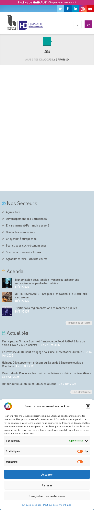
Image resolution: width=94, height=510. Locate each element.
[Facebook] (68, 8)
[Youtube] (90, 8)
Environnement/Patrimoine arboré (27, 225)
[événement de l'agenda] (7, 283)
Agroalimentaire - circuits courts (26, 259)
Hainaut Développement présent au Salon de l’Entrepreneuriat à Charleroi (42, 364)
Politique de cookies (30, 504)
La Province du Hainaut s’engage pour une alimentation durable (42, 352)
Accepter (47, 474)
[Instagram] (83, 8)
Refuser (47, 485)
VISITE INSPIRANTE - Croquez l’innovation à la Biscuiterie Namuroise (51, 295)
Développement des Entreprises (26, 219)
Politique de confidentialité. (57, 504)
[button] (88, 406)
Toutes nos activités (79, 322)
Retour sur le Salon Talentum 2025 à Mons (29, 384)
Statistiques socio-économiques (26, 245)
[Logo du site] (24, 22)
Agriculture (13, 212)
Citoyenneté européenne (21, 239)
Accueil (48, 59)
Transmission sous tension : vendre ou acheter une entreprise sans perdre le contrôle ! (47, 281)
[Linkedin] (75, 8)
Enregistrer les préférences (47, 496)
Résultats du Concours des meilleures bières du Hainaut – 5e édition (45, 373)
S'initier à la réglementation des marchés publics (46, 308)
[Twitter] (60, 8)
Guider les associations (21, 232)
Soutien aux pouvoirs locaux (23, 252)
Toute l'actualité (81, 392)
